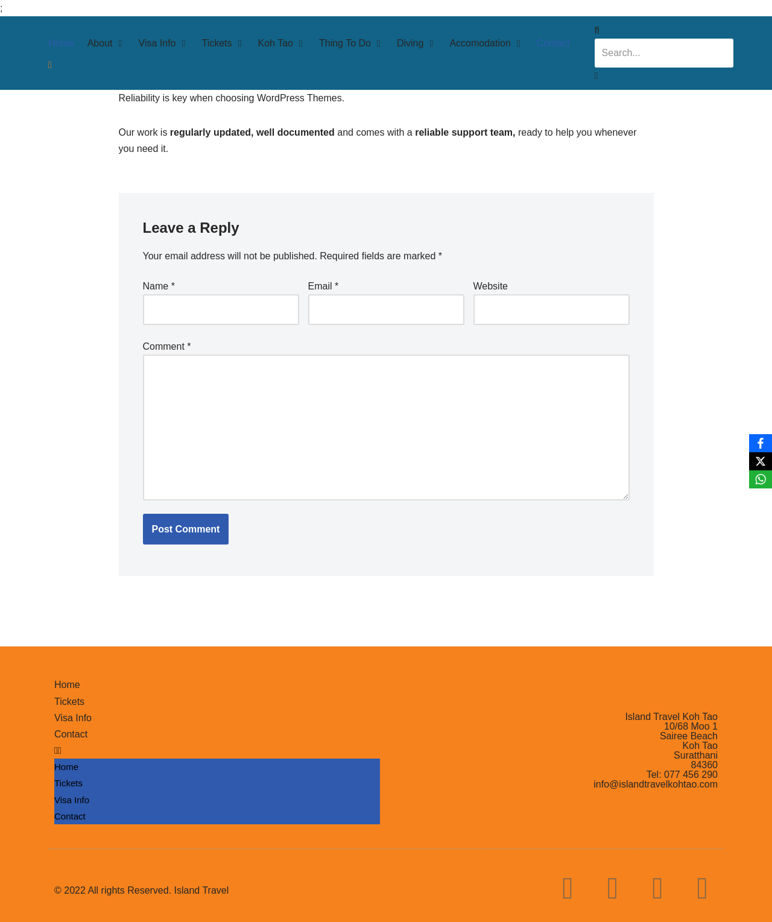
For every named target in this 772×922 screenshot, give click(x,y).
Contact (70, 734)
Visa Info (73, 718)
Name (159, 286)
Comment (167, 346)
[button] (217, 750)
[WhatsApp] (760, 479)
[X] (760, 461)
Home (67, 685)
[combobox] (664, 53)
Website (490, 286)
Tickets (69, 701)
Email (323, 286)
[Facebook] (760, 443)
